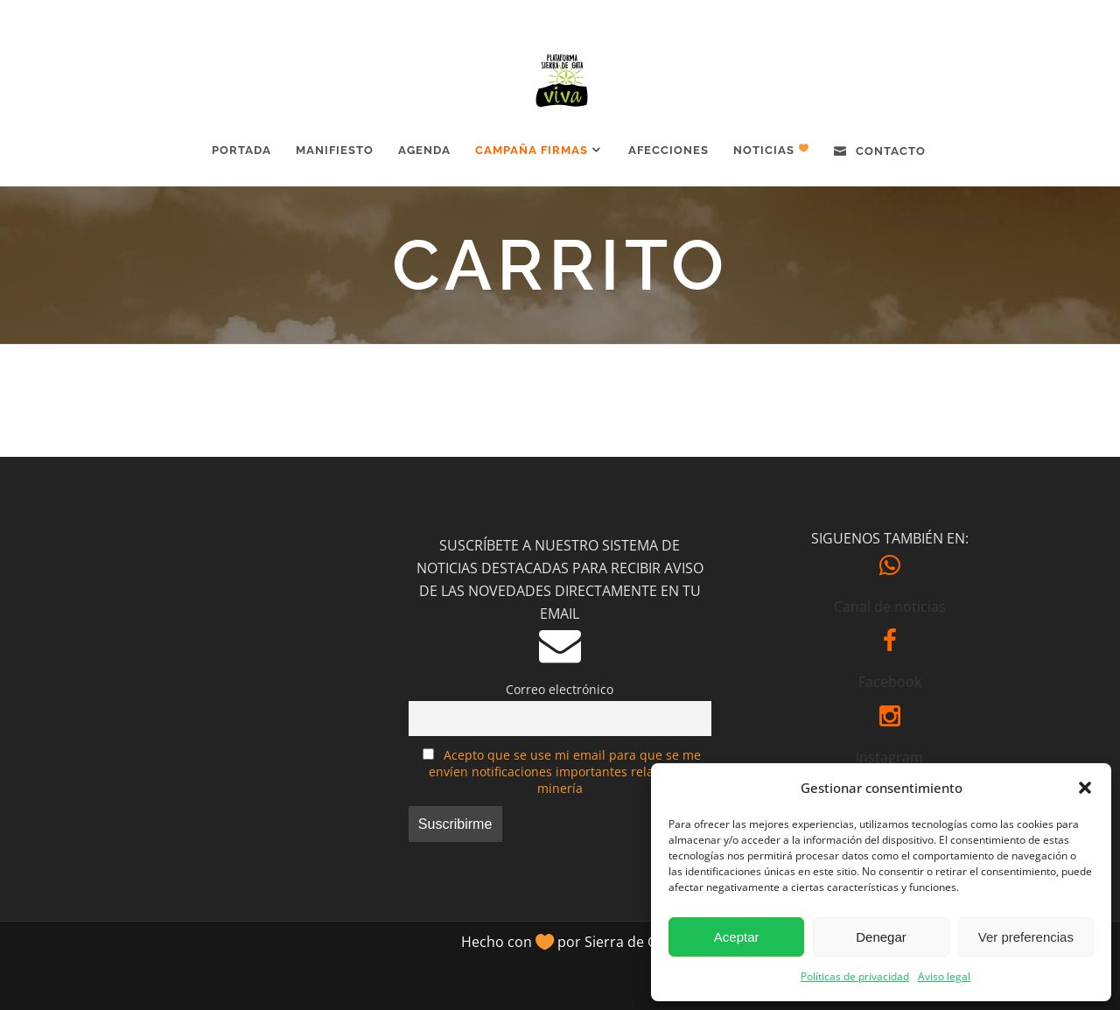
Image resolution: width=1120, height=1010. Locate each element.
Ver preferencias (1026, 936)
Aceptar (737, 936)
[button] (1085, 787)
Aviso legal (944, 976)
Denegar (881, 936)
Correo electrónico (559, 689)
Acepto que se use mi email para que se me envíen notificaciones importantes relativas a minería (565, 771)
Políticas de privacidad (855, 976)
